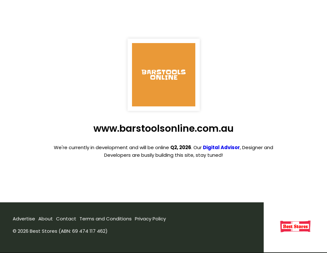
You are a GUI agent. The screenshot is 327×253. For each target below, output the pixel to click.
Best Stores (43, 231)
